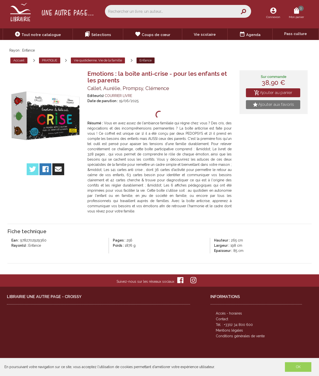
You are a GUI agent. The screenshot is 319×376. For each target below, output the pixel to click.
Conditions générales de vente (240, 336)
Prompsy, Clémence (146, 88)
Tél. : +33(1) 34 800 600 (234, 325)
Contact (222, 319)
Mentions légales (229, 330)
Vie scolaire (205, 34)
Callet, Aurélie (103, 88)
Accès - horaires (229, 313)
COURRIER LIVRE (118, 96)
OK (298, 367)
